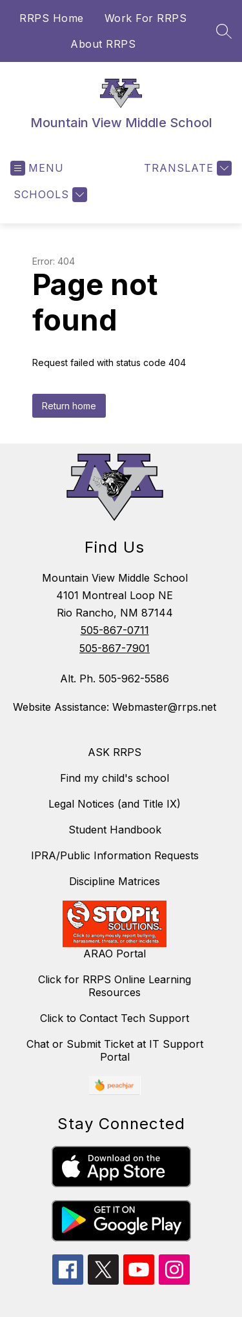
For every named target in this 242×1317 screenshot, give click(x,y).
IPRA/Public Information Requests (115, 855)
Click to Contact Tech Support (114, 1018)
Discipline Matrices (114, 881)
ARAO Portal (114, 953)
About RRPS (103, 43)
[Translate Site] (186, 168)
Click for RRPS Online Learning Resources (114, 986)
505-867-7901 (114, 648)
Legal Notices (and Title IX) (114, 803)
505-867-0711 (115, 630)
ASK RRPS (114, 752)
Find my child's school (114, 777)
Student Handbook (114, 829)
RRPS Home (51, 18)
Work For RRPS (146, 18)
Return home (69, 405)
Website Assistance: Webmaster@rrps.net (114, 706)
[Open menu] (37, 168)
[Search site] (224, 31)
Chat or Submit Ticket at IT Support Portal (114, 1050)
